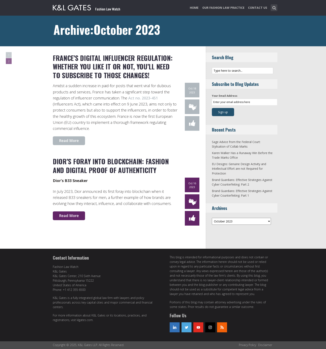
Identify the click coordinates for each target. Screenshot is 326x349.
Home (194, 8)
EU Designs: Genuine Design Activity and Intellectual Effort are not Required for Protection (239, 168)
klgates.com (85, 320)
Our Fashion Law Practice (223, 8)
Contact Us (257, 8)
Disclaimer (265, 345)
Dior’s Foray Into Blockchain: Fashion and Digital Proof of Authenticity (111, 165)
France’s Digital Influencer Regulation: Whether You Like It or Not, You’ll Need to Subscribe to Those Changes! (112, 66)
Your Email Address (224, 96)
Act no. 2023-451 (143, 97)
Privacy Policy (247, 345)
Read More (69, 140)
